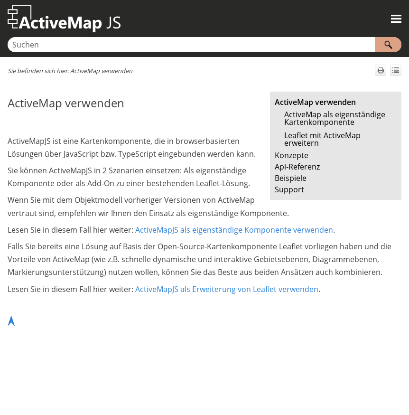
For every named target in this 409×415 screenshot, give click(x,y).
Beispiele (291, 178)
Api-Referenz (297, 166)
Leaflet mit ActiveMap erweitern (322, 139)
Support (289, 189)
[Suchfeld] (204, 44)
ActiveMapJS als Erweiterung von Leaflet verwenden (226, 289)
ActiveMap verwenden (315, 102)
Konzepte (291, 155)
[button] (388, 44)
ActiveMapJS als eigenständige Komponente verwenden (234, 230)
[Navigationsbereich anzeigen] (396, 18)
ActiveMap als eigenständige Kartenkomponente (334, 118)
